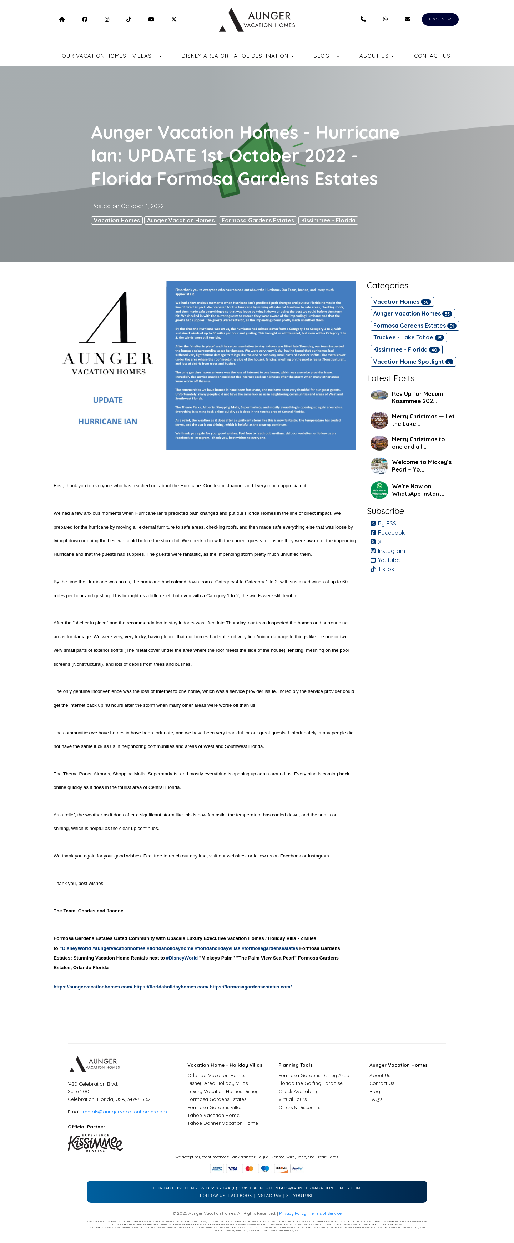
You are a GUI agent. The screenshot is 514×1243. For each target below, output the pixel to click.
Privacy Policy (292, 1213)
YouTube (303, 1195)
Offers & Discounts (299, 1107)
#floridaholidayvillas (217, 948)
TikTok (382, 569)
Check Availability (298, 1091)
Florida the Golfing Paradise (310, 1083)
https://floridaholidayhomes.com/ (170, 987)
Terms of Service (325, 1213)
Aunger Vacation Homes (181, 220)
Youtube (385, 560)
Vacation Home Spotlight (413, 361)
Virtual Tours (292, 1099)
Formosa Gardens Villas (214, 1107)
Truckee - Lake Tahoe (408, 337)
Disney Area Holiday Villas (217, 1083)
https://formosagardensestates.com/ (251, 987)
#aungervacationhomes (119, 948)
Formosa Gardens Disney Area (313, 1075)
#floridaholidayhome (170, 948)
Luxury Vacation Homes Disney (223, 1091)
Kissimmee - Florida (328, 220)
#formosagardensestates (270, 948)
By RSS (383, 523)
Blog (321, 55)
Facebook (388, 532)
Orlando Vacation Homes (216, 1075)
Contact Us (432, 55)
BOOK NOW (440, 19)
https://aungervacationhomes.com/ (93, 987)
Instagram (388, 550)
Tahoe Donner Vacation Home (222, 1123)
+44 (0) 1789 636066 (244, 1188)
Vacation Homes (117, 220)
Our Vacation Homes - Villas (107, 55)
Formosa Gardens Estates (258, 220)
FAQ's (375, 1099)
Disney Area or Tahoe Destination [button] (238, 55)
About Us (379, 1075)
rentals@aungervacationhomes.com (125, 1111)
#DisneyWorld (75, 948)
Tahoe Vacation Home (213, 1115)
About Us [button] (376, 55)
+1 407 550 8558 (201, 1188)
